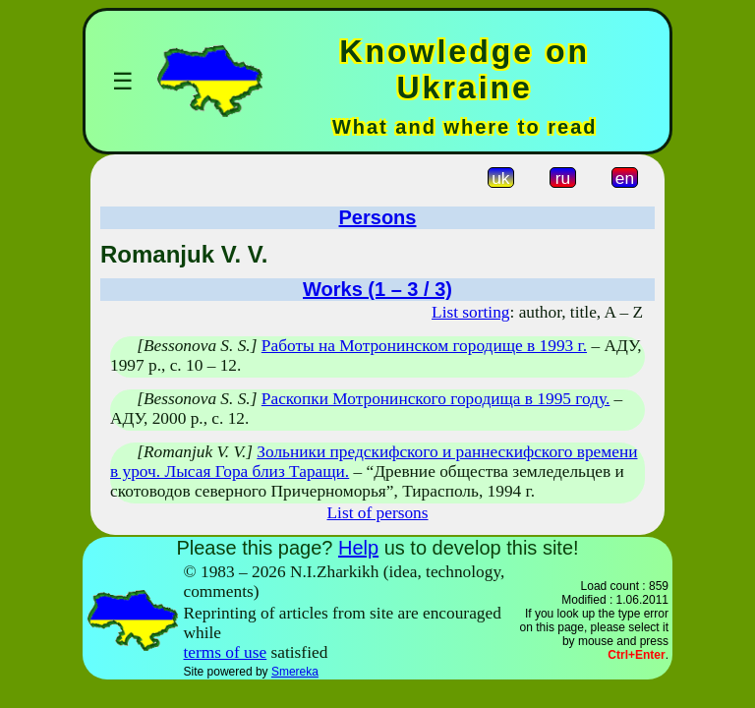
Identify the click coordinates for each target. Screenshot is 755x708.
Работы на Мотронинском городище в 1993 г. (424, 345)
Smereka (295, 671)
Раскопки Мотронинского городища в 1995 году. (435, 398)
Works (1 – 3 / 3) (377, 289)
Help (358, 548)
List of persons (378, 512)
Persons (378, 217)
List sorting (470, 312)
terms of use (225, 652)
